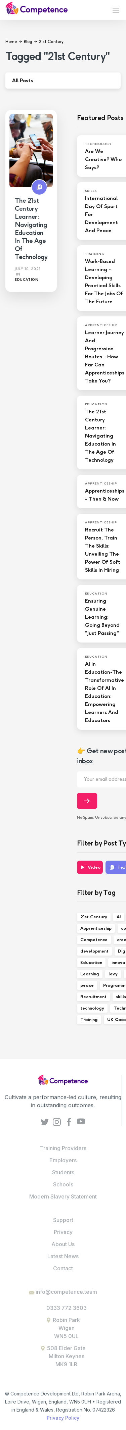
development (94, 951)
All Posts (22, 81)
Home (11, 41)
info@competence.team (66, 1291)
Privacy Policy (63, 1418)
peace (87, 985)
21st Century (93, 916)
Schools (63, 1184)
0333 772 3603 (66, 1308)
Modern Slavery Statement (63, 1196)
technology (92, 1008)
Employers (63, 1160)
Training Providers (63, 1148)
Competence (94, 939)
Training (89, 1019)
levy (113, 973)
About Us (63, 1244)
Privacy (63, 1232)
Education (91, 962)
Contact (63, 1268)
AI (119, 916)
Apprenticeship (96, 928)
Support (63, 1220)
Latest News (63, 1256)
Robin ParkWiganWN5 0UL (66, 1328)
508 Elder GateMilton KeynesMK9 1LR (66, 1356)
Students (63, 1172)
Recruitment (93, 996)
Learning (89, 973)
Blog (28, 41)
